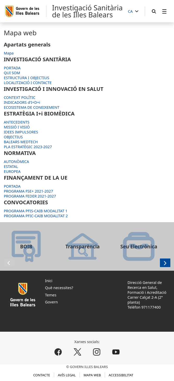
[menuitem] (164, 11)
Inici (48, 280)
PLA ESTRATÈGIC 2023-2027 (28, 146)
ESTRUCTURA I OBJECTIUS (26, 77)
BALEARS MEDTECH (21, 141)
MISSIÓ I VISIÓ (17, 127)
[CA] (133, 11)
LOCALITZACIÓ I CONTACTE (28, 82)
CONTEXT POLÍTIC (19, 97)
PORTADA (12, 67)
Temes (51, 294)
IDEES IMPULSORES (21, 132)
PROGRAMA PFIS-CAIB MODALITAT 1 (35, 210)
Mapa (9, 53)
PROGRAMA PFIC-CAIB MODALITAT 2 (36, 215)
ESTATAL (11, 166)
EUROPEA (12, 171)
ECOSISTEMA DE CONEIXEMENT (31, 107)
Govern (51, 302)
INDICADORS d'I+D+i (22, 102)
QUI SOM (12, 72)
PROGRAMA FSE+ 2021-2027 (28, 191)
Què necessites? (59, 287)
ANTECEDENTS (16, 122)
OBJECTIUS (13, 136)
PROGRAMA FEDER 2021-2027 (30, 196)
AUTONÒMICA (16, 161)
